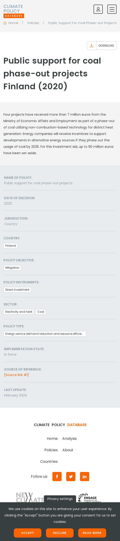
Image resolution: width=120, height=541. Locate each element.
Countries (49, 461)
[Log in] (98, 9)
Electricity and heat (18, 312)
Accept (27, 533)
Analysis (69, 438)
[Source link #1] (16, 375)
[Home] (13, 9)
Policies (51, 450)
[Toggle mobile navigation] (112, 9)
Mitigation (12, 268)
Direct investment (17, 290)
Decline (60, 533)
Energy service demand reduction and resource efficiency (45, 334)
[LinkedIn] (84, 476)
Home (52, 438)
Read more (92, 533)
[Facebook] (57, 476)
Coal (40, 312)
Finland (10, 246)
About (67, 450)
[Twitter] (70, 476)
